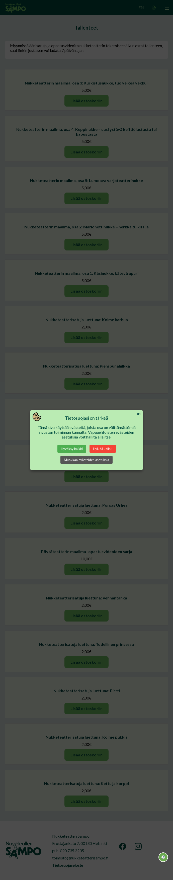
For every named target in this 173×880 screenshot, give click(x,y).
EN (138, 413)
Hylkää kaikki (102, 449)
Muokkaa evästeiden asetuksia (86, 460)
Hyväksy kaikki (72, 449)
